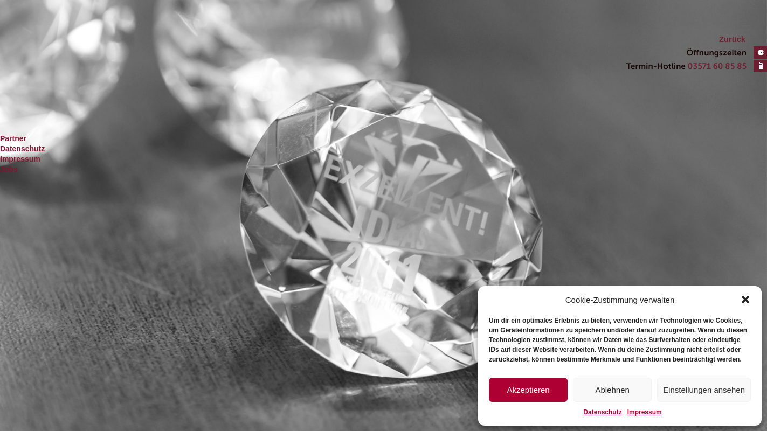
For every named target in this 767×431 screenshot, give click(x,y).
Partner (13, 138)
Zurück (732, 39)
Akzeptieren (528, 389)
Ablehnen (612, 389)
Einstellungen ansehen (704, 389)
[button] (745, 299)
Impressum (644, 412)
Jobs (9, 169)
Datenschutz (602, 412)
